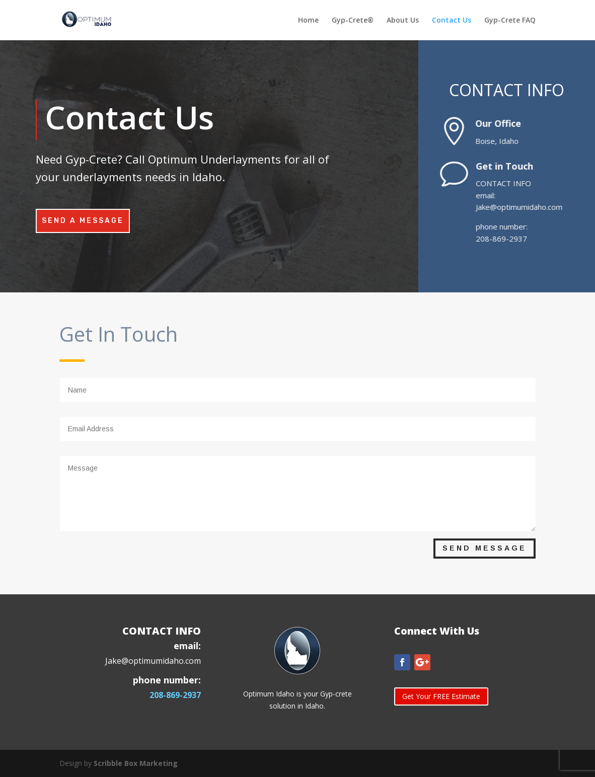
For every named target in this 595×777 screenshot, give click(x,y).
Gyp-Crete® (353, 21)
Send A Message (83, 220)
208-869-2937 (175, 695)
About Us (403, 21)
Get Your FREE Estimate (441, 696)
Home (308, 21)
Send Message (484, 548)
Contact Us (451, 21)
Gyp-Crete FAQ (510, 21)
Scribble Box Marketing (136, 763)
